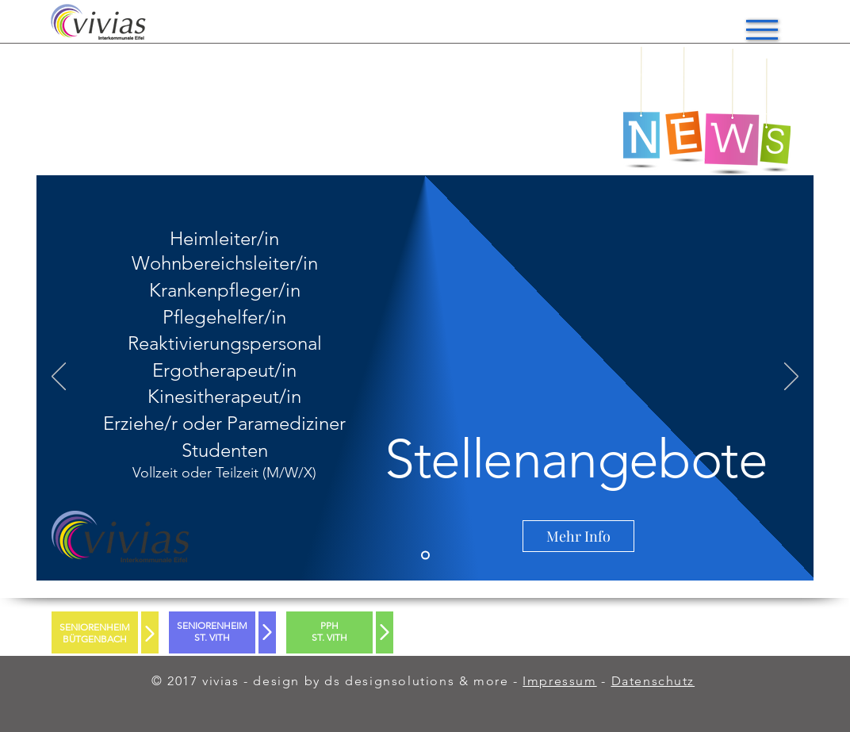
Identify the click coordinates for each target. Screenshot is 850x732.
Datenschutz (653, 680)
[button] (762, 30)
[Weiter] (791, 377)
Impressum (559, 680)
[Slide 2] (425, 555)
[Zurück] (59, 377)
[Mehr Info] (578, 536)
